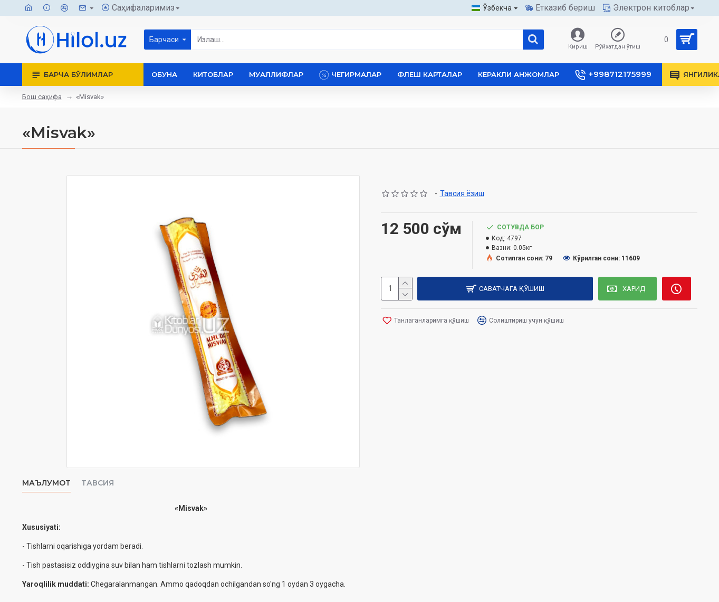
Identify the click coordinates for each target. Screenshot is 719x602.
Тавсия (97, 483)
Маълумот (46, 483)
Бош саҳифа (42, 97)
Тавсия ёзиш (462, 193)
